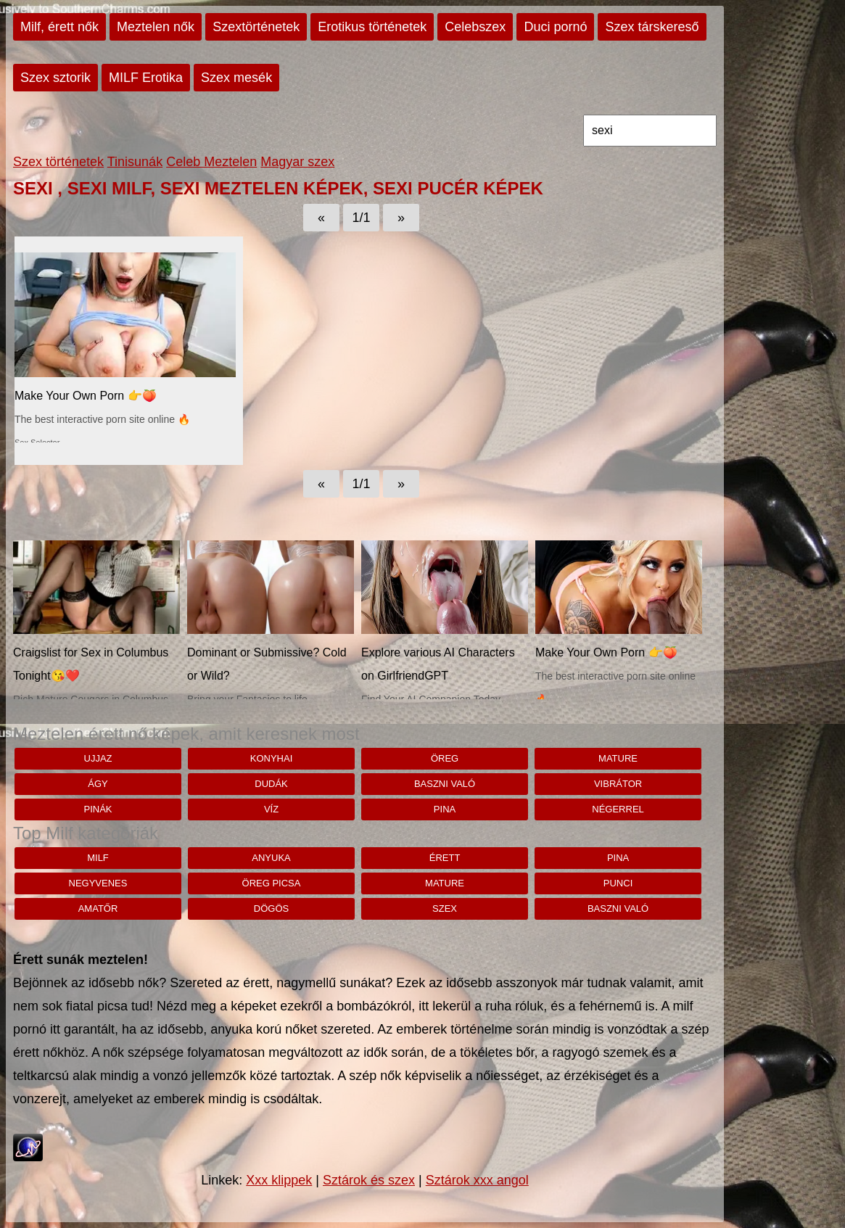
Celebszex (475, 27)
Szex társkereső (651, 27)
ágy (97, 783)
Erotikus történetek (372, 27)
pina (445, 809)
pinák (97, 809)
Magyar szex (297, 161)
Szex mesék (236, 77)
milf (98, 857)
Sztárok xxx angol (477, 1180)
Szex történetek (58, 161)
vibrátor (618, 783)
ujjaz (98, 758)
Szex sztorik (55, 77)
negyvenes (98, 883)
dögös (271, 908)
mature (618, 758)
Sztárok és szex (369, 1180)
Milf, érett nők (59, 27)
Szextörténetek (256, 27)
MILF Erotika (146, 77)
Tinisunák (134, 161)
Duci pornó (555, 27)
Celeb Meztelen (211, 161)
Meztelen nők (155, 27)
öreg (444, 758)
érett (445, 857)
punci (617, 883)
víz (271, 809)
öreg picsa (271, 883)
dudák (271, 783)
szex (444, 908)
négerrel (618, 809)
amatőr (98, 908)
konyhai (271, 758)
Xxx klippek (279, 1180)
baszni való (444, 783)
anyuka (271, 857)
